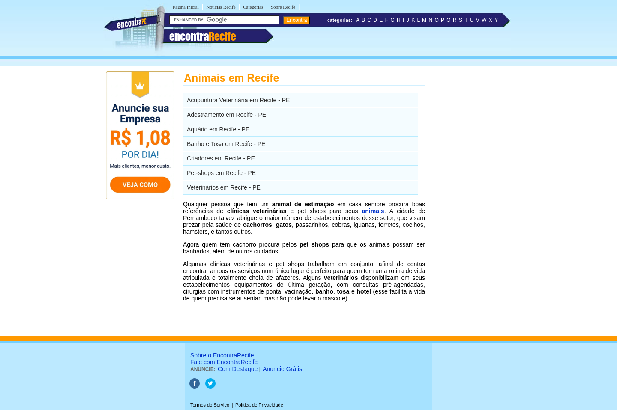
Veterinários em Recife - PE (224, 187)
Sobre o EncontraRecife (222, 355)
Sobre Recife (283, 6)
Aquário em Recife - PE (218, 129)
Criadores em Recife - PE (221, 158)
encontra (202, 36)
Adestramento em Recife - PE (226, 114)
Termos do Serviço (209, 404)
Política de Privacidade (259, 404)
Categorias (253, 6)
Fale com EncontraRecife (224, 362)
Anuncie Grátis (282, 368)
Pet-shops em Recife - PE (221, 172)
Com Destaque (238, 368)
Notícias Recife (220, 6)
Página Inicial (186, 6)
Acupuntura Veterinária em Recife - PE (238, 100)
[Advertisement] (469, 199)
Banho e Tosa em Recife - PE (226, 143)
